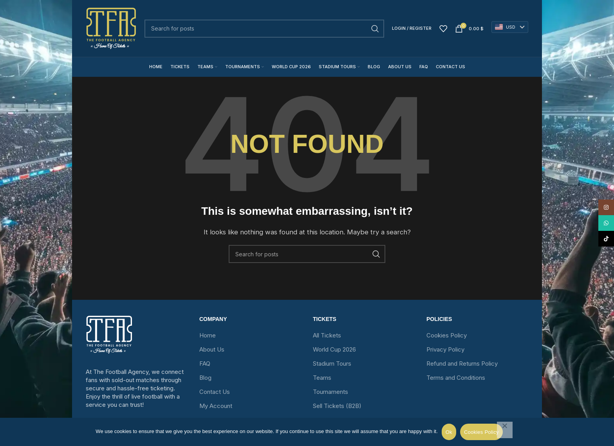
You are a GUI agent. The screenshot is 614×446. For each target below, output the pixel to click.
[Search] (264, 29)
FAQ (204, 363)
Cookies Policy (446, 335)
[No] (505, 430)
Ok (449, 432)
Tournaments (330, 391)
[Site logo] (111, 28)
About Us (211, 349)
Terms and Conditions (455, 377)
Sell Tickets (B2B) (337, 406)
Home (207, 335)
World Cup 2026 (334, 349)
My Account (215, 406)
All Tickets (327, 335)
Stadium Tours (332, 363)
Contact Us (214, 391)
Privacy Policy (445, 349)
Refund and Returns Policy (462, 363)
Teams (322, 377)
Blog (205, 377)
